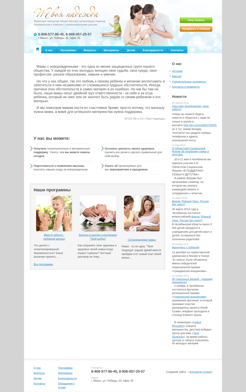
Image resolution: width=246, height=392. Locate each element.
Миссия (176, 76)
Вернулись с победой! (185, 247)
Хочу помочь (195, 20)
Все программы (43, 264)
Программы (68, 50)
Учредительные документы (189, 81)
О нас (49, 50)
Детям (131, 50)
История (177, 71)
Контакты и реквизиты (186, 86)
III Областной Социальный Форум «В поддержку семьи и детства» (190, 151)
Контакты (177, 50)
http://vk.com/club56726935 (200, 125)
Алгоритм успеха (200, 371)
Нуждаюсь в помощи (196, 28)
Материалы (111, 50)
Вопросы (90, 50)
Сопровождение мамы (142, 239)
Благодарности (153, 50)
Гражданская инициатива (189, 296)
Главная (37, 49)
